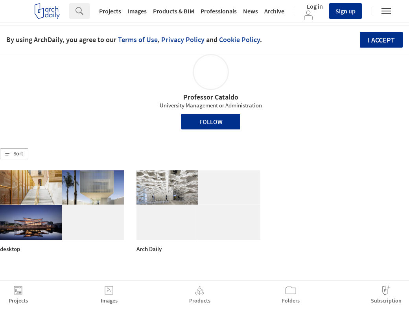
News (250, 11)
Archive (274, 11)
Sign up (345, 11)
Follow (211, 121)
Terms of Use (138, 39)
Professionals (219, 11)
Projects (110, 11)
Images (137, 11)
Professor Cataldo (210, 96)
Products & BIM (173, 11)
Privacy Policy (182, 39)
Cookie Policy (239, 39)
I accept (381, 39)
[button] (14, 153)
